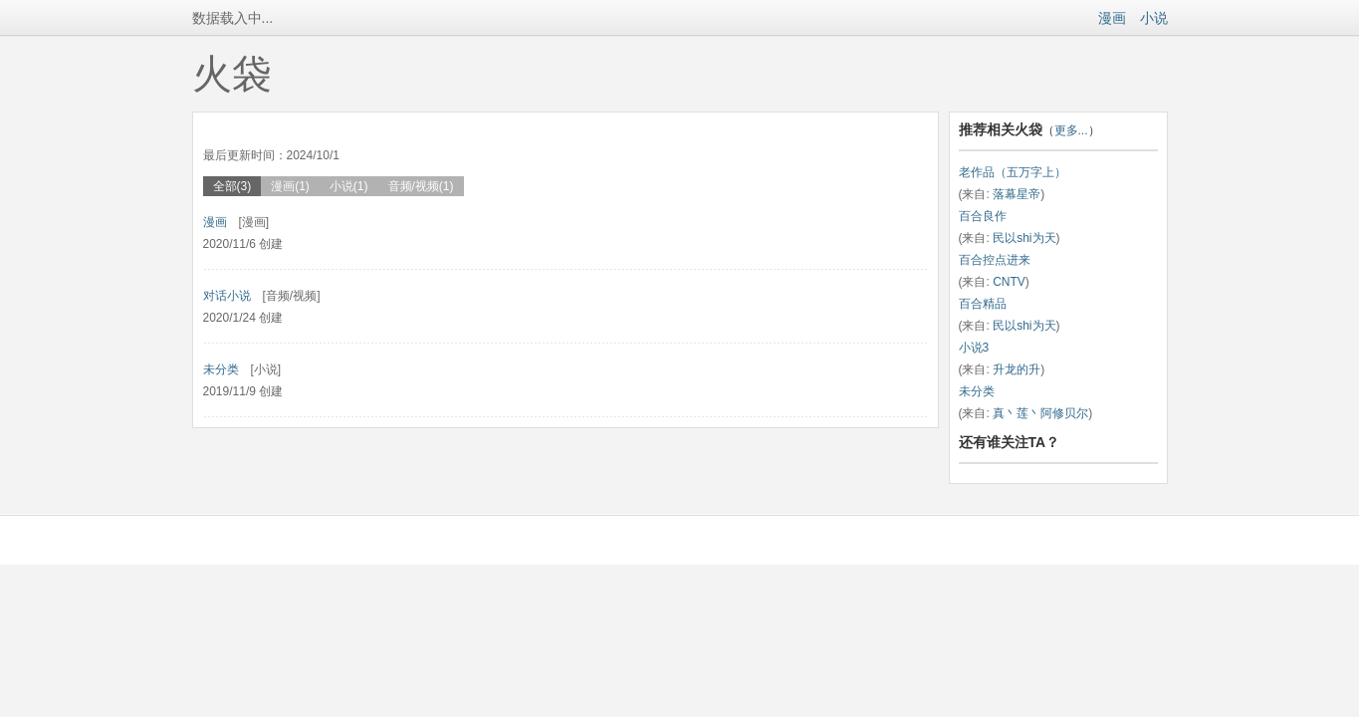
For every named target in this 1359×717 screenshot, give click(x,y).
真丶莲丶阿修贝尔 (1040, 413)
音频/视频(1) (421, 186)
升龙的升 (1016, 369)
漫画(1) (290, 186)
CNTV (1009, 282)
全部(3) (232, 186)
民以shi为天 (1024, 238)
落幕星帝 (1016, 194)
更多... (1071, 130)
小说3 (974, 348)
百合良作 (983, 216)
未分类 (221, 369)
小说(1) (349, 186)
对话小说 (227, 296)
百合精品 (983, 304)
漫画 (1112, 18)
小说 (1154, 18)
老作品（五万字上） (1012, 172)
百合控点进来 (994, 260)
